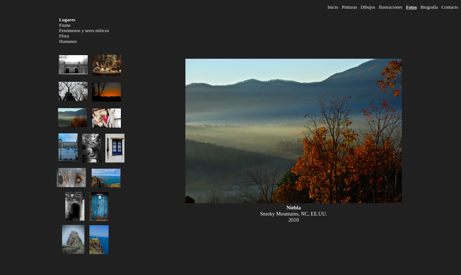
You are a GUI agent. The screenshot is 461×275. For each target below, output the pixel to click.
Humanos (68, 41)
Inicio (333, 7)
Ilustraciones (390, 7)
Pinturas (349, 7)
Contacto (450, 7)
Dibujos (368, 7)
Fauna (64, 25)
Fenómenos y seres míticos (84, 30)
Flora (64, 36)
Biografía (429, 7)
